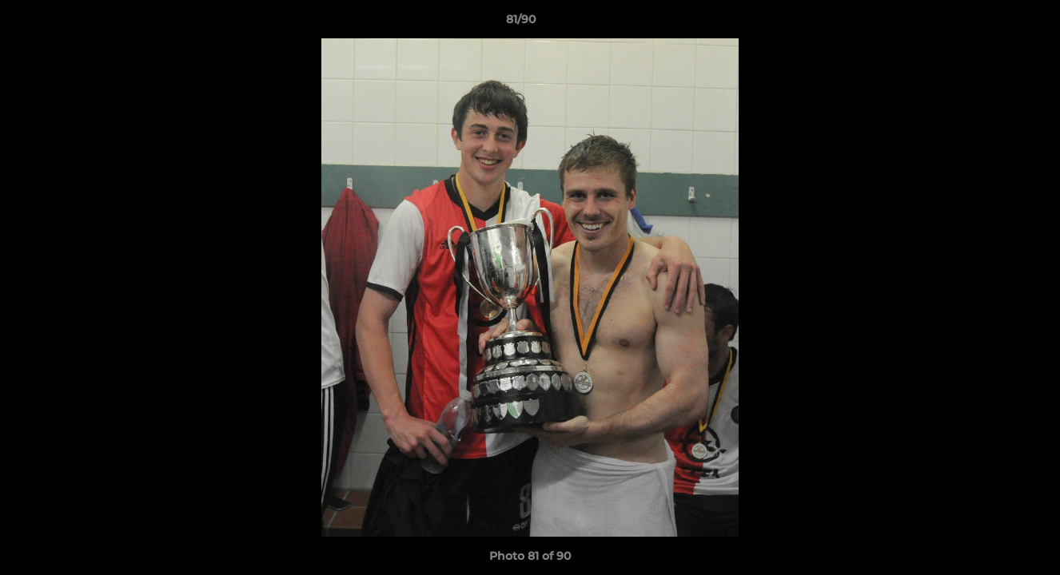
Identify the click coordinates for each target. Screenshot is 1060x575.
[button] (992, 23)
